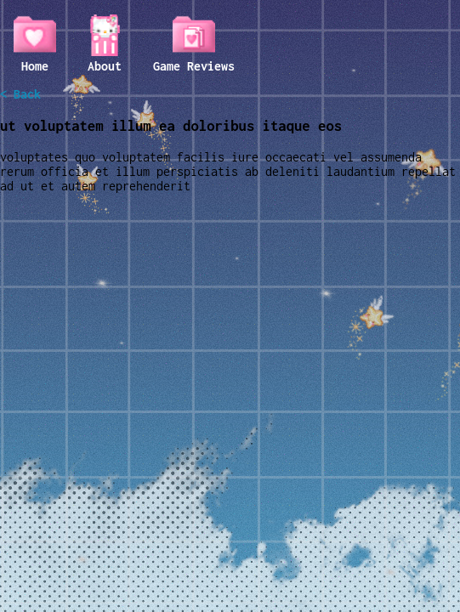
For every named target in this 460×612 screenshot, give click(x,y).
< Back (20, 94)
